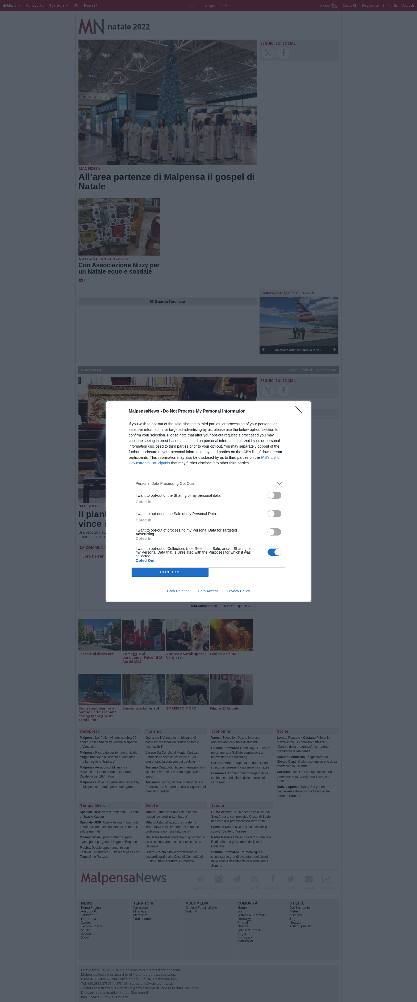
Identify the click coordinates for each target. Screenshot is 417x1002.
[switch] (274, 495)
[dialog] (208, 501)
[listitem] (208, 483)
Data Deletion (178, 591)
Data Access (208, 591)
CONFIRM (170, 572)
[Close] (300, 411)
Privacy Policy (238, 591)
